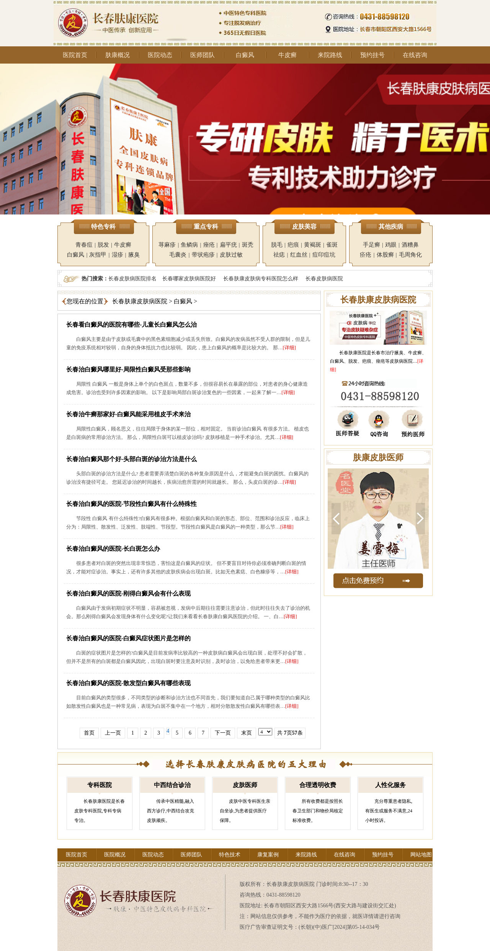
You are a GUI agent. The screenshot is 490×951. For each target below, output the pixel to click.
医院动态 (160, 55)
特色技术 (229, 855)
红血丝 (298, 255)
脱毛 (277, 245)
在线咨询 (415, 55)
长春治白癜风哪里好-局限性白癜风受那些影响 (128, 369)
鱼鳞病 (189, 245)
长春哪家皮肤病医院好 (189, 278)
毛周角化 (410, 255)
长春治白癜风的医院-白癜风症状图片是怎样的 (128, 638)
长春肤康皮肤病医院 (139, 301)
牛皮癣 (287, 55)
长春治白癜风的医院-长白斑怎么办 (113, 548)
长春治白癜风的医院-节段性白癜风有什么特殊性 (131, 504)
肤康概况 (117, 55)
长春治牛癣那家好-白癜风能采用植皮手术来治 (128, 414)
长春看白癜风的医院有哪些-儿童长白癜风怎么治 (131, 324)
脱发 (103, 245)
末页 (246, 733)
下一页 (223, 733)
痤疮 (209, 245)
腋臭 (134, 255)
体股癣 (385, 255)
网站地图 (421, 855)
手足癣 (371, 245)
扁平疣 (228, 245)
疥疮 (365, 255)
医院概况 (115, 855)
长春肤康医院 (353, 352)
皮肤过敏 (231, 255)
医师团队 (202, 55)
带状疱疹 (203, 255)
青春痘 (84, 245)
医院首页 (75, 55)
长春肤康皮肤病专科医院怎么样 (260, 278)
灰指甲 (97, 255)
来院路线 (330, 55)
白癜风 (245, 55)
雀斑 (332, 245)
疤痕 (293, 245)
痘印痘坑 (323, 255)
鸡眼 (391, 245)
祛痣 (279, 255)
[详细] (289, 347)
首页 (89, 733)
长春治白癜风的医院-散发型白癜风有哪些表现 (128, 683)
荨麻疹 (167, 245)
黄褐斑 (312, 245)
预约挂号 (372, 55)
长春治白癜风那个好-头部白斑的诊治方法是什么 (131, 459)
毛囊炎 (177, 255)
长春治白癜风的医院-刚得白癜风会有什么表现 (128, 593)
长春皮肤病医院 (324, 278)
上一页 (113, 733)
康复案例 (268, 855)
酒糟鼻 (410, 245)
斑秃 (247, 245)
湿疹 (117, 255)
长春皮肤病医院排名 (132, 278)
